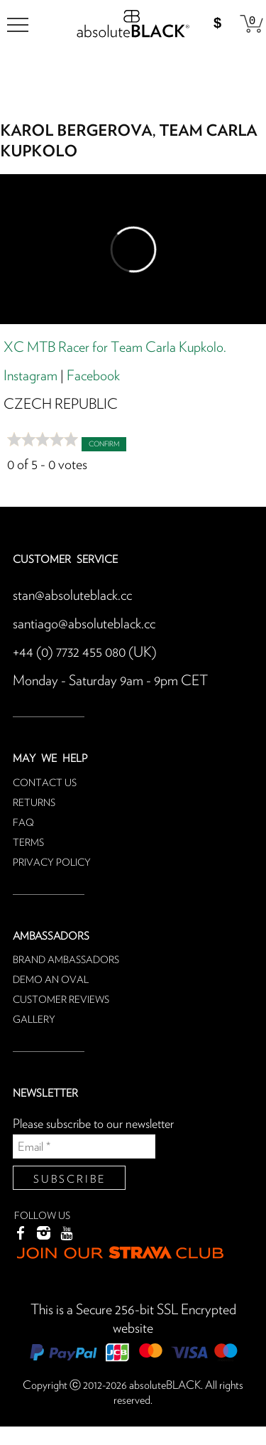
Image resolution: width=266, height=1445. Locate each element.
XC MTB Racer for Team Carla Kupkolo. (115, 347)
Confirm (104, 444)
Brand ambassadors (66, 960)
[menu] (17, 25)
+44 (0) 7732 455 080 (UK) (85, 652)
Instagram (30, 376)
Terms (28, 843)
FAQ (23, 823)
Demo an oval (51, 980)
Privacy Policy (52, 863)
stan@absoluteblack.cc (72, 596)
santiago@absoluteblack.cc (84, 624)
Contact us (45, 783)
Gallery (34, 1020)
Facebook (93, 376)
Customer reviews (61, 1000)
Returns (34, 803)
